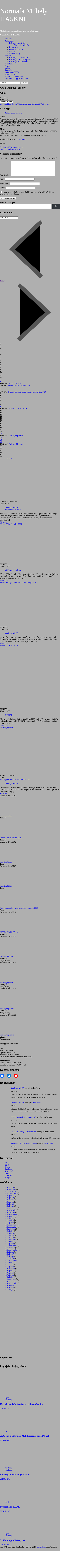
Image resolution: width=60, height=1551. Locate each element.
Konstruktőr (9, 1174)
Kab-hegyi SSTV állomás (18, 58)
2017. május (9, 1293)
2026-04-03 (4, 1443)
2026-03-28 (4, 1482)
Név (2, 182)
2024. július (9, 1219)
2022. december (10, 1249)
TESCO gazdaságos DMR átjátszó (23, 1120)
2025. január (9, 1209)
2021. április (9, 1267)
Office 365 (36, 104)
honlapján (22, 139)
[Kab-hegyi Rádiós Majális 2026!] (17, 1467)
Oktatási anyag (14, 53)
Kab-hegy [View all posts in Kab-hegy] (8, 1403)
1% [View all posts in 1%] (6, 1434)
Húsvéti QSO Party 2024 (14, 76)
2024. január (9, 1226)
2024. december (10, 1211)
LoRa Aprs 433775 (12, 72)
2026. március (10, 1192)
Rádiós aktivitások (16, 49)
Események (13, 47)
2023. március (10, 1242)
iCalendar (27, 104)
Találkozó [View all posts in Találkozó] (8, 1473)
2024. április (9, 1224)
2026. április (9, 1190)
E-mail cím (5, 186)
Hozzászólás (5, 178)
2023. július (9, 1234)
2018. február (9, 1288)
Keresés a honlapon (7, 205)
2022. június (9, 1255)
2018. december (10, 1284)
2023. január (9, 1247)
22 (1, 437)
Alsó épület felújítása (21, 45)
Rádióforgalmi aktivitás (13, 113)
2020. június (9, 1276)
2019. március (10, 1282)
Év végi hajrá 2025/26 (10, 1510)
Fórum (7, 66)
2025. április (9, 1205)
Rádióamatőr (9, 41)
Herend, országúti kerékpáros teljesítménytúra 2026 (27, 395)
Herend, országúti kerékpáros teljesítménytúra (21, 1407)
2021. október (10, 1261)
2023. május (9, 1238)
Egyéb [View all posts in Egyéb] (7, 1401)
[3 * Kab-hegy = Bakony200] (17, 1533)
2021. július (9, 1265)
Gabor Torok (36, 1106)
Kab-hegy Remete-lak (17, 43)
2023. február (9, 1245)
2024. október (10, 1215)
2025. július (9, 1199)
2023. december (10, 1228)
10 (1, 410)
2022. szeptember (11, 1253)
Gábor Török (48, 1146)
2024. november (11, 1213)
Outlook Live (45, 104)
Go (56, 209)
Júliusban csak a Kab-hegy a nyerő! (24, 1146)
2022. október (10, 1251)
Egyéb (7, 1168)
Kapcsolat (8, 70)
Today (2, 284)
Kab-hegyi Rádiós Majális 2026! (14, 1477)
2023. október (10, 1232)
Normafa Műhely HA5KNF (10, 35)
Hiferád (7, 1170)
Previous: (11, 147)
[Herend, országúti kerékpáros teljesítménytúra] (17, 1397)
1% (6, 1166)
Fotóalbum (9, 64)
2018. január (9, 1290)
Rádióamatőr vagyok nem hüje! (16, 78)
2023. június (9, 1236)
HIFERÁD (9, 718)
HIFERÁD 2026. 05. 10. (18, 412)
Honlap (2, 191)
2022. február (9, 1257)
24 (1, 443)
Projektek (8, 55)
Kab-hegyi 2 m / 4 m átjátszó (20, 60)
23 (1, 441)
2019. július (9, 1280)
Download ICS (5, 104)
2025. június (9, 1201)
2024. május (9, 1222)
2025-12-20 (4, 1514)
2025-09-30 (4, 1548)
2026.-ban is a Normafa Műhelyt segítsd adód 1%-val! (24, 1439)
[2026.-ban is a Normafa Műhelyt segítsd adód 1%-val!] (17, 1430)
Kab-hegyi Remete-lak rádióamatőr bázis (15, 783)
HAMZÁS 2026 (11, 74)
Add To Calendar (6, 102)
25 (1, 445)
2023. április (9, 1240)
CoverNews (41, 1550)
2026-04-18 (4, 1412)
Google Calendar (17, 104)
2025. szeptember (11, 1197)
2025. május (9, 1203)
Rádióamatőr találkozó (13, 513)
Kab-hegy (8, 1172)
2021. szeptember (11, 1263)
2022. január (9, 1259)
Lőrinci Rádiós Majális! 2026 (19, 389)
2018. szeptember (11, 1286)
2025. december (10, 1194)
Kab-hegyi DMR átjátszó (18, 62)
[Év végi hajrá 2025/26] (17, 1501)
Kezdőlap (8, 39)
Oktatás (7, 1176)
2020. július (9, 1274)
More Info (3, 525)
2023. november (11, 1230)
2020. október (10, 1272)
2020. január (9, 1278)
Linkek (7, 68)
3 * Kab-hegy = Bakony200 (12, 1543)
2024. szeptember (11, 1217)
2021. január (9, 1270)
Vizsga (7, 1181)
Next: (10, 149)
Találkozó (8, 1178)
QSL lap (12, 51)
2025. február (9, 1207)
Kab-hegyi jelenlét (16, 439)
